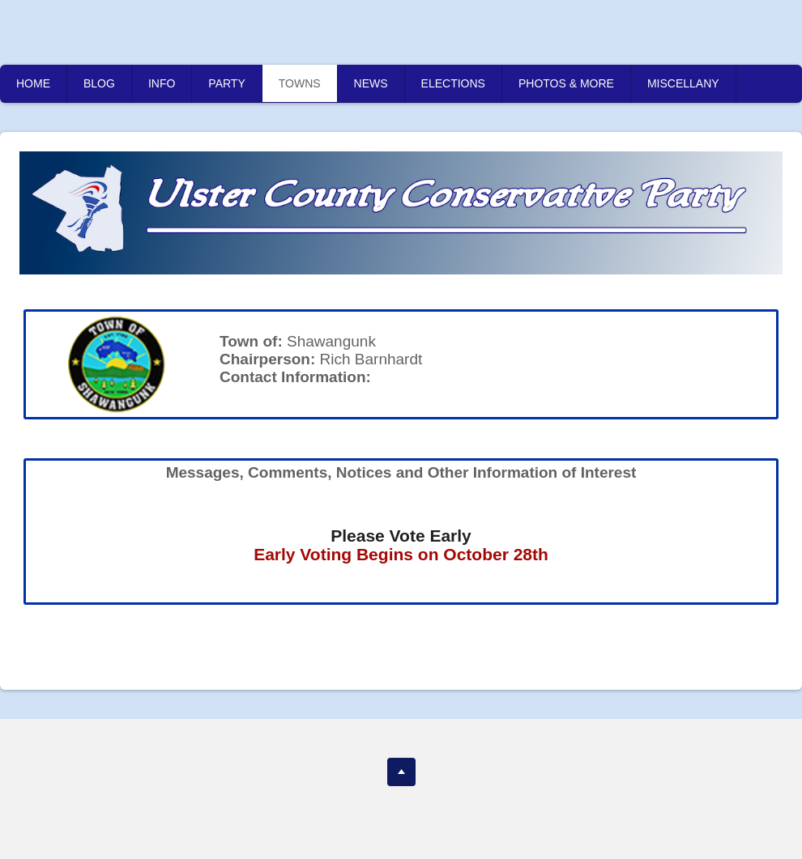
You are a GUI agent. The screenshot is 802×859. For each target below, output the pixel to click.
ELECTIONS (453, 83)
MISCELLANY (683, 83)
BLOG (99, 83)
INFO (161, 83)
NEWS (371, 83)
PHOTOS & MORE (566, 83)
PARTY (226, 83)
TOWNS (300, 83)
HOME (33, 83)
